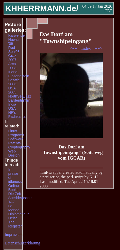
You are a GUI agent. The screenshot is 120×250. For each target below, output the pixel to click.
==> (98, 48)
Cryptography (19, 147)
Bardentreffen (19, 100)
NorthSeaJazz (19, 96)
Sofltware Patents (16, 141)
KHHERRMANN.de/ (41, 8)
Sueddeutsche (20, 198)
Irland (13, 72)
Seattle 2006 (14, 82)
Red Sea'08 (14, 50)
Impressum (14, 234)
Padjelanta (17, 116)
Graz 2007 (12, 58)
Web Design (14, 153)
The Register (15, 224)
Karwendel (17, 35)
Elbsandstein (18, 76)
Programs (16, 135)
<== (74, 48)
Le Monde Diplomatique (19, 210)
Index (86, 48)
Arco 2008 (12, 66)
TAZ (11, 202)
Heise (13, 218)
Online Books (13, 188)
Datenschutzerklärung (22, 243)
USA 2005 (12, 90)
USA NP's (12, 110)
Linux (12, 131)
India (12, 104)
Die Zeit (14, 194)
